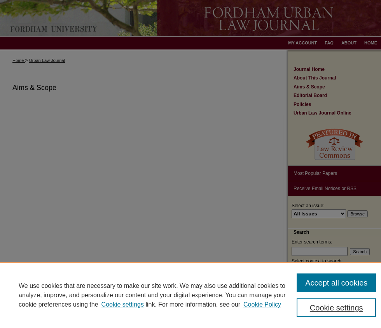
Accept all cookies (336, 283)
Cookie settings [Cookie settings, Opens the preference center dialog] (336, 307)
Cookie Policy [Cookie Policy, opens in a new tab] (262, 304)
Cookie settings (122, 304)
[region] (190, 295)
